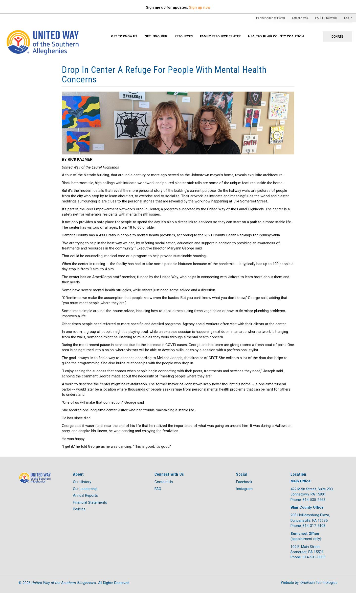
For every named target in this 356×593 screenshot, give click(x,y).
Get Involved (156, 36)
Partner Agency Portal (270, 18)
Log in (348, 18)
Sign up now (199, 7)
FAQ (158, 489)
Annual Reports (85, 495)
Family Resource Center (220, 36)
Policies (79, 509)
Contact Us (164, 482)
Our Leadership (85, 489)
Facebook (244, 482)
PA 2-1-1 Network (326, 18)
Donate (337, 36)
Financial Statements (90, 502)
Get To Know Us (124, 36)
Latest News (300, 18)
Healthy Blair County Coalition (276, 36)
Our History (82, 482)
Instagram (244, 489)
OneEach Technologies (318, 582)
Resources (184, 36)
